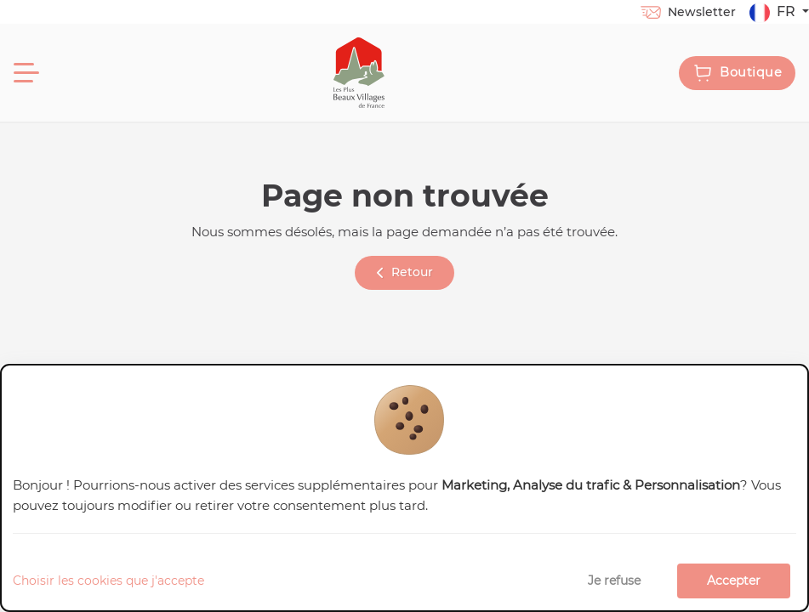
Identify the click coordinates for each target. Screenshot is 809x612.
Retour (405, 272)
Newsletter (687, 12)
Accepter (734, 580)
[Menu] (26, 73)
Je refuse (614, 580)
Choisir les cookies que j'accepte (108, 580)
